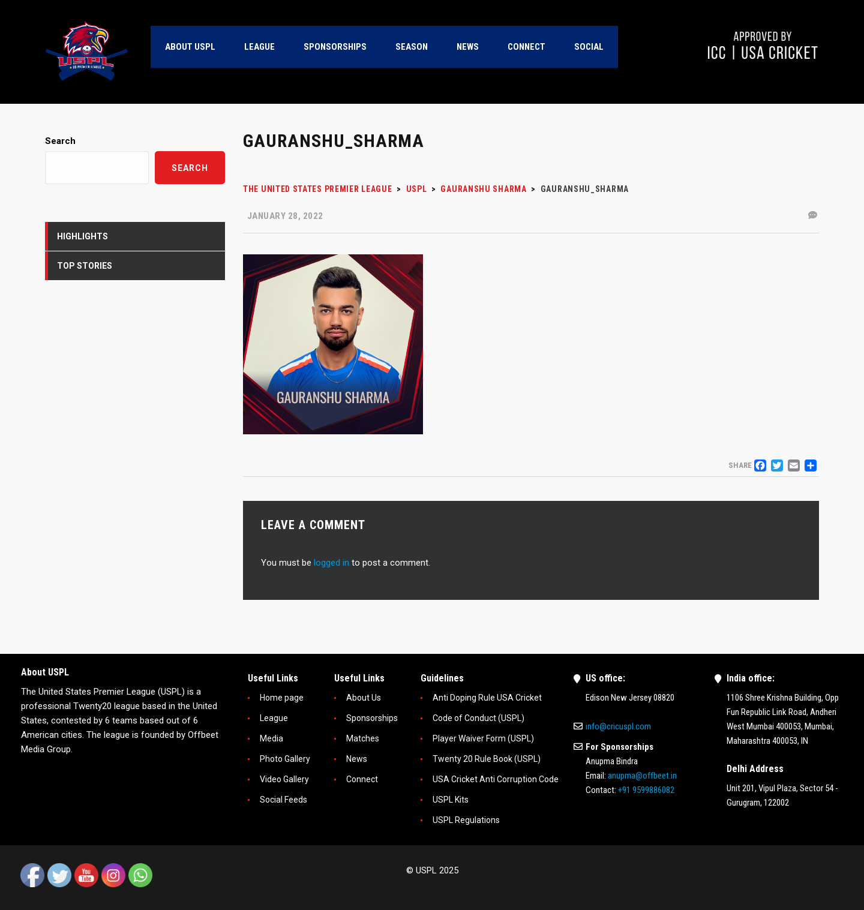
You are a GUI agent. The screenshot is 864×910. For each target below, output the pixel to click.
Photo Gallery (285, 759)
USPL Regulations (466, 820)
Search (60, 141)
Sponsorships (372, 718)
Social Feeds (283, 799)
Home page (282, 697)
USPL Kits (451, 799)
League (274, 718)
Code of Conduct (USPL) (478, 718)
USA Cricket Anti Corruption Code (496, 779)
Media (271, 738)
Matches (362, 738)
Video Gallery (284, 779)
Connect (362, 779)
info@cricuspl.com (618, 726)
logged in (331, 562)
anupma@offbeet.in (642, 775)
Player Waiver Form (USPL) (483, 738)
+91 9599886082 (646, 790)
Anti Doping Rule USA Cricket (487, 697)
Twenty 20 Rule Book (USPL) (487, 759)
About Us (363, 697)
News (356, 759)
